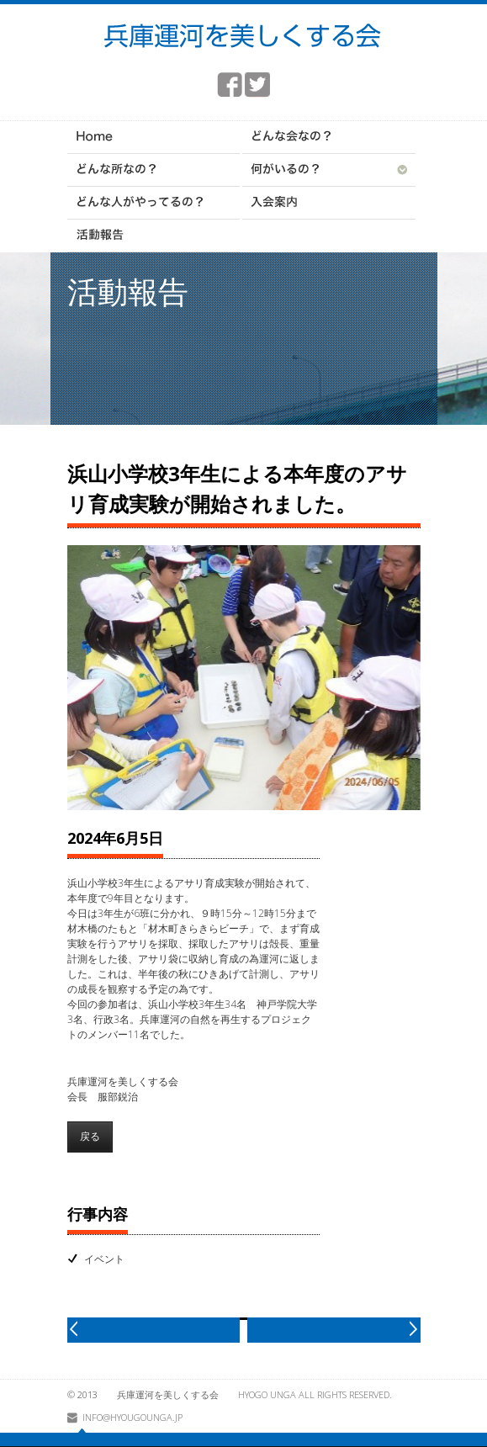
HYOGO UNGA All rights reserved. (315, 1394)
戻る (90, 1136)
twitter (257, 85)
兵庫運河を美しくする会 (168, 1394)
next (334, 1330)
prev (154, 1330)
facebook (229, 85)
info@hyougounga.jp (132, 1417)
